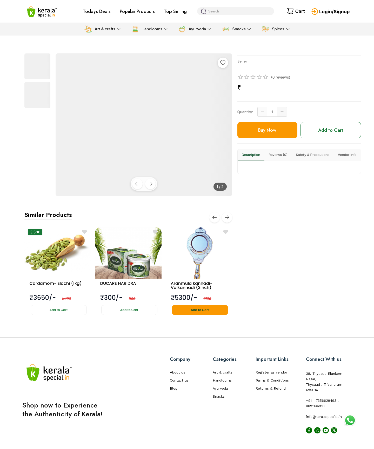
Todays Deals (97, 11)
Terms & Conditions (272, 380)
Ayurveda (220, 388)
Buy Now (267, 130)
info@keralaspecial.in (324, 417)
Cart (300, 11)
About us (177, 372)
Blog (173, 388)
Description (251, 155)
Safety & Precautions (313, 155)
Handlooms (222, 380)
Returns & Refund (271, 388)
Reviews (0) (278, 155)
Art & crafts (222, 372)
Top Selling (175, 11)
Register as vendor (271, 372)
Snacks (219, 396)
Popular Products (137, 11)
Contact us (179, 380)
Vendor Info (347, 155)
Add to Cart (59, 310)
